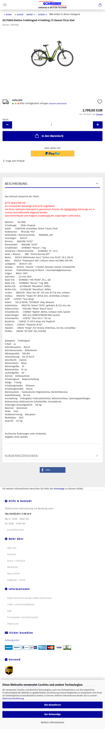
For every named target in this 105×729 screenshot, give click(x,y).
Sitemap (11, 554)
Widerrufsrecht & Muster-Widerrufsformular (29, 598)
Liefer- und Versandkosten (20, 604)
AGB (9, 611)
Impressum (13, 623)
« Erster (8, 14)
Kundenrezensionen (21, 456)
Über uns (11, 548)
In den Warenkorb (48, 135)
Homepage (59, 488)
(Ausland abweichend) (58, 104)
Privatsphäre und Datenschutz (22, 617)
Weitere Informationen (52, 722)
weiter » (31, 14)
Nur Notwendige (52, 714)
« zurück (19, 14)
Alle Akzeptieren (52, 705)
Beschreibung (16, 184)
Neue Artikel (13, 573)
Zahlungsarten (12, 640)
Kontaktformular (15, 530)
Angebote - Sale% (16, 580)
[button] (52, 470)
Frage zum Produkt (15, 161)
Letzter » (42, 14)
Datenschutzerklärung (13, 698)
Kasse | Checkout (16, 560)
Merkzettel (12, 567)
